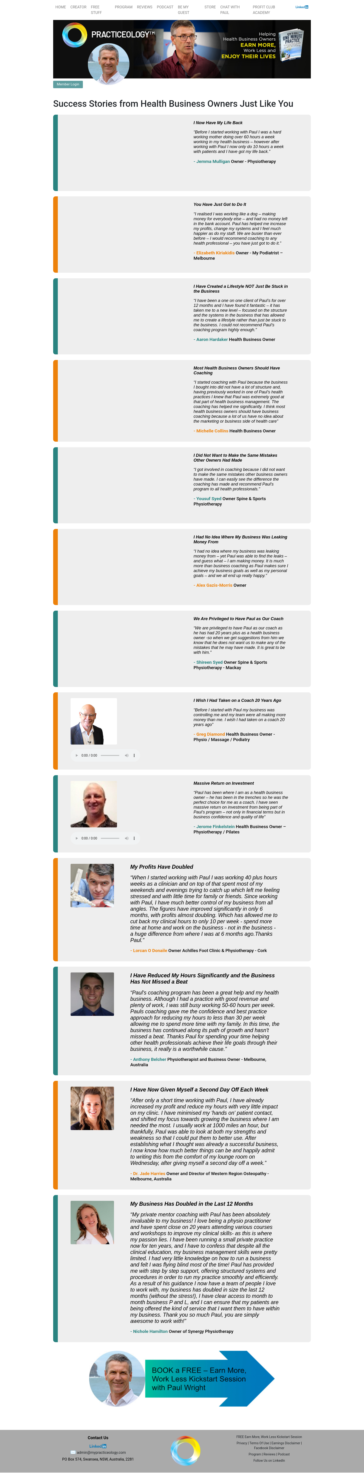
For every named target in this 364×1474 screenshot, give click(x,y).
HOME (60, 7)
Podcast (284, 1454)
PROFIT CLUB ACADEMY (264, 10)
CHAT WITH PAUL (230, 10)
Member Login (68, 84)
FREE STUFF (96, 10)
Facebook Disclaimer (269, 1448)
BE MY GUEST (183, 10)
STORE (210, 7)
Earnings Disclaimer (285, 1443)
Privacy (242, 1443)
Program (255, 1454)
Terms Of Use (259, 1443)
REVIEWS (144, 7)
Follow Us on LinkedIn (269, 1460)
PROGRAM (124, 7)
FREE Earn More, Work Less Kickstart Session (269, 1437)
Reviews (269, 1454)
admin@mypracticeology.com (101, 1452)
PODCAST (165, 7)
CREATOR (78, 7)
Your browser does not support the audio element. (105, 755)
